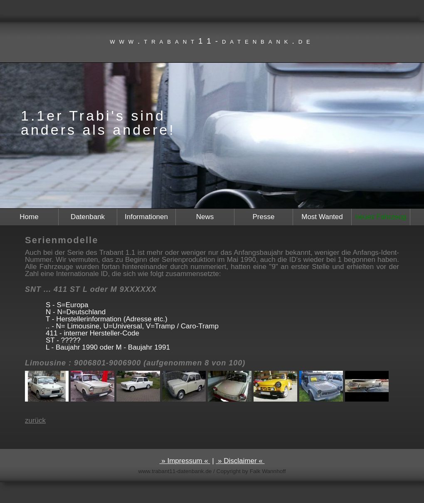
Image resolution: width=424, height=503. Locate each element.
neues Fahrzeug (381, 217)
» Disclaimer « (240, 461)
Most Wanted (322, 217)
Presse (264, 217)
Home (29, 217)
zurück (35, 420)
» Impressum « (185, 461)
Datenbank (88, 217)
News (205, 217)
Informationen (146, 217)
